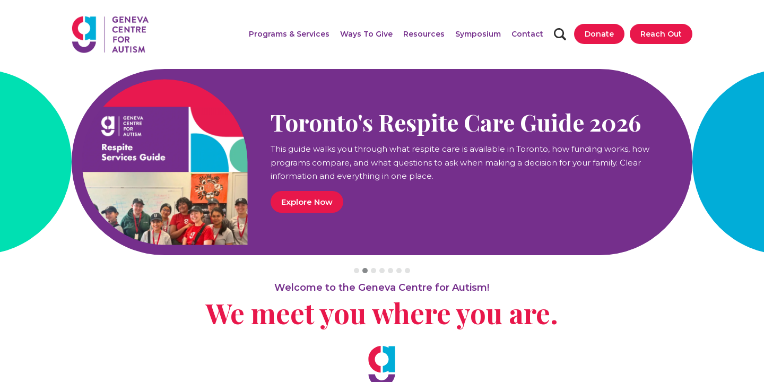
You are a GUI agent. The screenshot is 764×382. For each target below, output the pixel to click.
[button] (289, 34)
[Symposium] (478, 34)
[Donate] (599, 34)
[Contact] (527, 34)
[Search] (560, 34)
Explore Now (307, 202)
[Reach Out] (661, 34)
